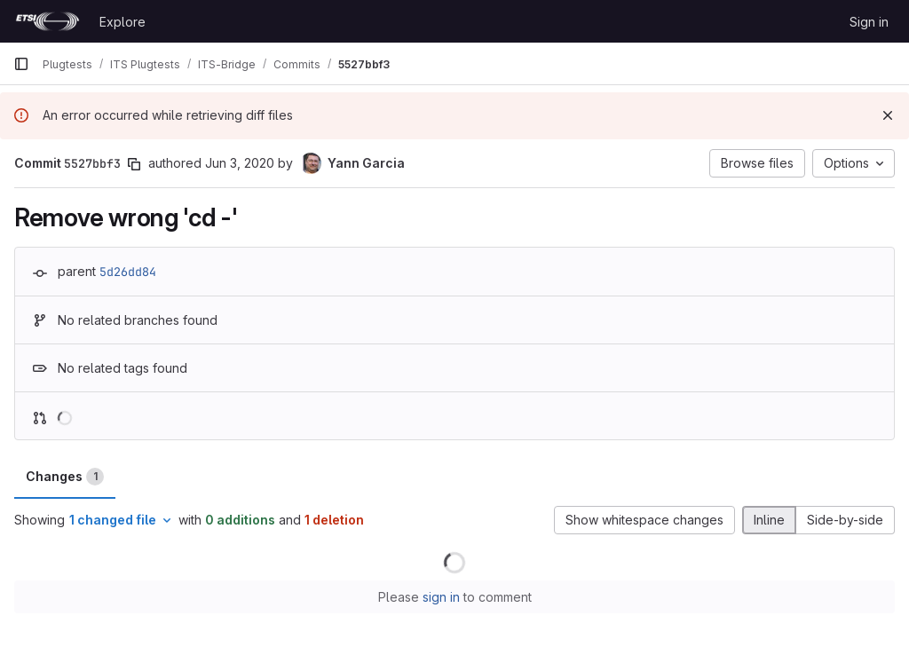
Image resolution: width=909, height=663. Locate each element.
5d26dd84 (127, 272)
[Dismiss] (887, 115)
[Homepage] (47, 21)
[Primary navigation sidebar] (21, 64)
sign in (441, 596)
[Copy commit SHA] (134, 164)
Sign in (869, 21)
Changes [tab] (65, 476)
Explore (122, 21)
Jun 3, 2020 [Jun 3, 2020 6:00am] (239, 162)
